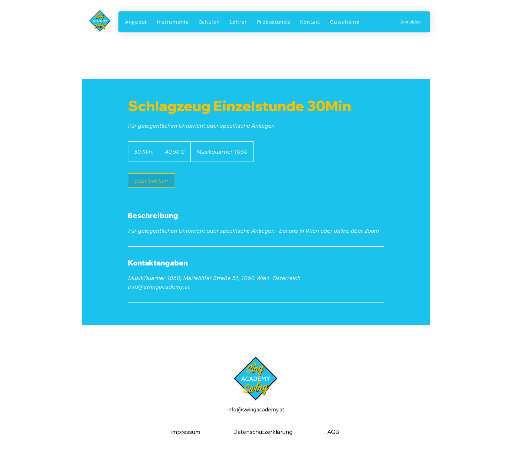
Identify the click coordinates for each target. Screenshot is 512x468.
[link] (151, 180)
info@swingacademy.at (256, 409)
